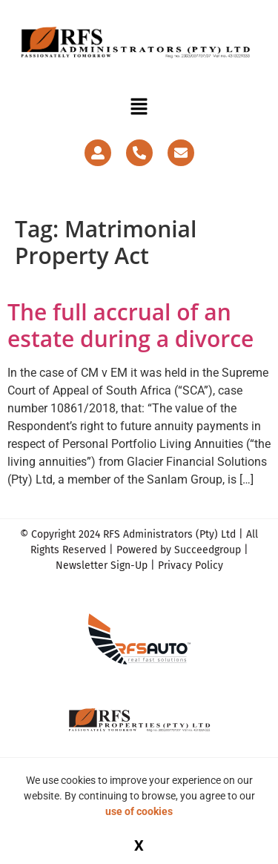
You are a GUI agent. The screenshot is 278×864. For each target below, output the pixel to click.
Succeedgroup (207, 550)
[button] (138, 107)
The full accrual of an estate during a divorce (130, 325)
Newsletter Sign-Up (102, 565)
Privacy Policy (190, 565)
